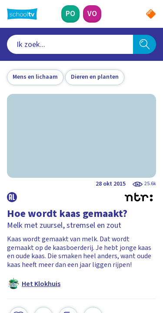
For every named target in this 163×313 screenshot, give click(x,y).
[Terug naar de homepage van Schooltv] (22, 14)
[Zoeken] (144, 44)
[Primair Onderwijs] (70, 14)
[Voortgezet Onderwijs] (92, 14)
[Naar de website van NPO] (151, 14)
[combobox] (70, 44)
